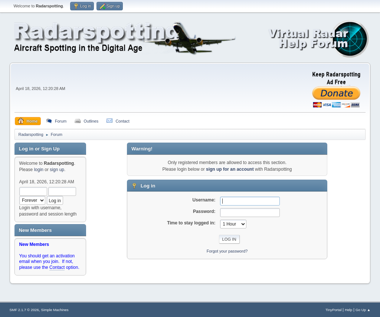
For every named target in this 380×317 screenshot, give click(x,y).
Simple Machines (55, 310)
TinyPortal (333, 310)
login (38, 169)
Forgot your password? (227, 251)
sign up (57, 169)
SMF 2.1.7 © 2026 (24, 310)
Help (348, 310)
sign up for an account (230, 169)
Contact (57, 267)
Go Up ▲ (363, 310)
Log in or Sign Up (39, 148)
